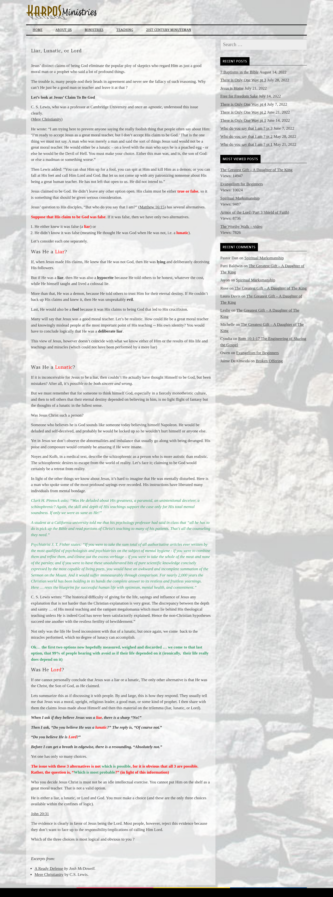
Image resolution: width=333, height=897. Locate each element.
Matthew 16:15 (152, 207)
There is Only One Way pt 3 (243, 80)
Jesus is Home (232, 88)
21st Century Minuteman (168, 30)
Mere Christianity (46, 119)
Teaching (124, 30)
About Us (63, 30)
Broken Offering (269, 361)
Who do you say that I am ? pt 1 (246, 144)
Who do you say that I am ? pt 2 (246, 136)
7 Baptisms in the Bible (239, 72)
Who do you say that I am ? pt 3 (246, 128)
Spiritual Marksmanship (240, 198)
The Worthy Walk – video (241, 226)
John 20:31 (40, 814)
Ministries (94, 30)
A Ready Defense (49, 868)
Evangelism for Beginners (241, 184)
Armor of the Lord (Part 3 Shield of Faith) (254, 212)
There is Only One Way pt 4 (243, 104)
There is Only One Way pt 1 (243, 120)
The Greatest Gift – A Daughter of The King (256, 170)
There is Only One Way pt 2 (243, 112)
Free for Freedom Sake (239, 96)
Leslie (225, 310)
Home (37, 30)
